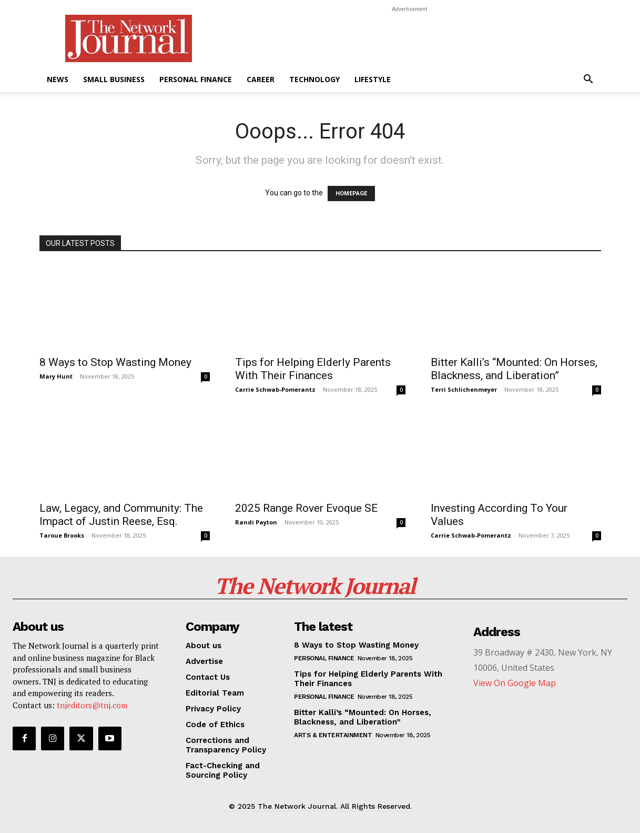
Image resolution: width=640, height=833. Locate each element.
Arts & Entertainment (333, 735)
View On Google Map (514, 683)
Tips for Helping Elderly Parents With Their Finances (313, 369)
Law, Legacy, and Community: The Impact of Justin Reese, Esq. (121, 515)
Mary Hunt (56, 376)
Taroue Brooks (61, 535)
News (57, 79)
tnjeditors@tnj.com (92, 705)
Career (261, 79)
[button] (588, 80)
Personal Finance (195, 79)
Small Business (114, 79)
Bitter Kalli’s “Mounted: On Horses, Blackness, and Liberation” (514, 369)
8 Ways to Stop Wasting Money (115, 362)
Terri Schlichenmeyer (464, 389)
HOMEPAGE (351, 193)
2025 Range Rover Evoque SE (306, 508)
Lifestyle (372, 79)
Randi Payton (256, 522)
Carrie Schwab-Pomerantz (275, 389)
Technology (314, 79)
